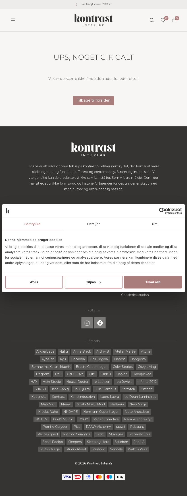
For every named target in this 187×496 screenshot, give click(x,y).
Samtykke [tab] (32, 224)
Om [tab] (154, 224)
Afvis (34, 282)
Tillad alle (152, 282)
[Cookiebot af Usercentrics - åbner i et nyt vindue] (162, 210)
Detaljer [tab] (93, 224)
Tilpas (93, 282)
